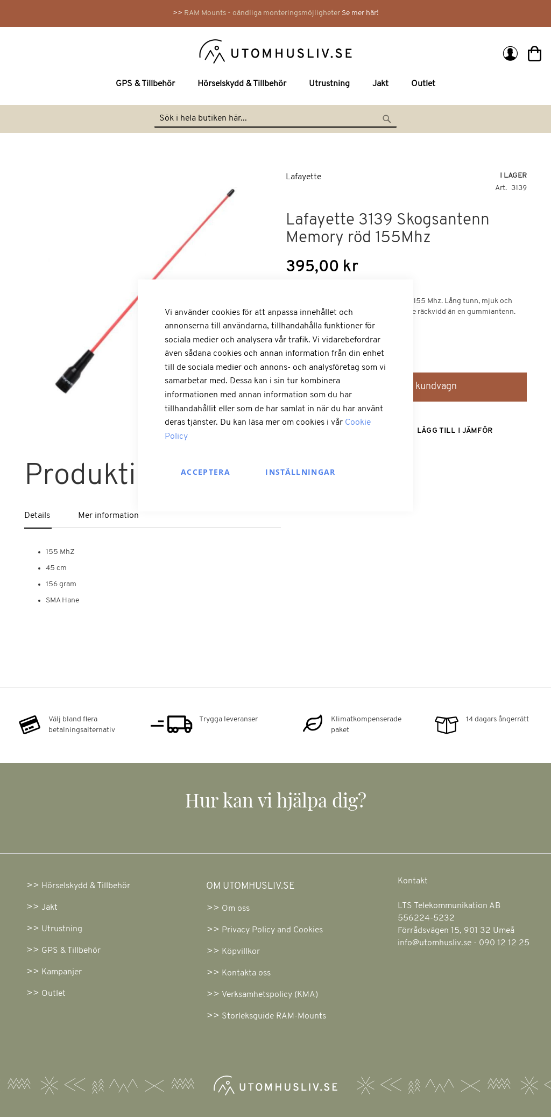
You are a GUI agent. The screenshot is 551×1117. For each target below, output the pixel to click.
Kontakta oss (246, 973)
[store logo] (144, 50)
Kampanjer (61, 972)
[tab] (51, 516)
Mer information (108, 515)
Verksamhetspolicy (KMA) (270, 994)
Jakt (49, 907)
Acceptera (205, 472)
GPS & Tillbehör (71, 950)
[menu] (275, 84)
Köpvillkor (241, 951)
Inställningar (300, 472)
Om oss (236, 908)
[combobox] (275, 119)
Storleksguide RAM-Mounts (274, 1016)
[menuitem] (147, 84)
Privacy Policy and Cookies (272, 930)
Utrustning (61, 929)
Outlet (53, 993)
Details (37, 515)
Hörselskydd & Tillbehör (85, 886)
